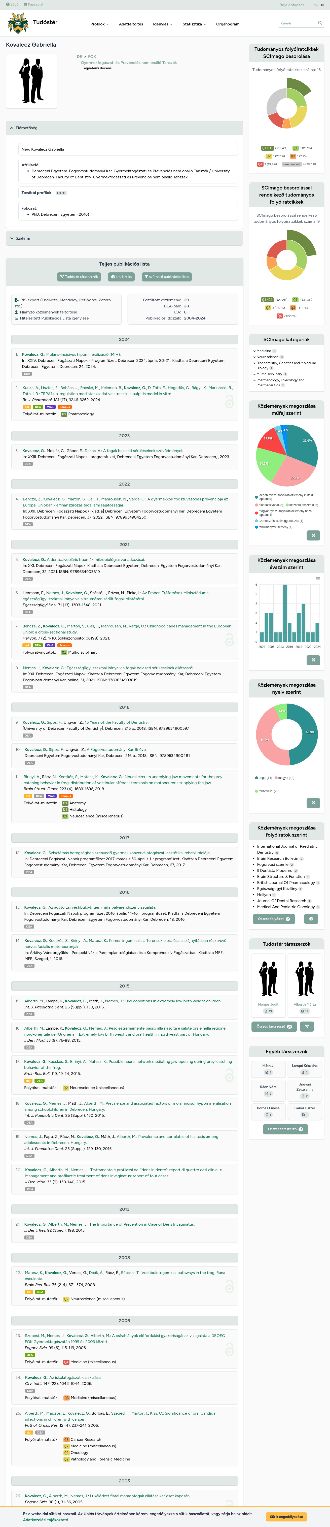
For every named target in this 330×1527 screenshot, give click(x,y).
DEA (27, 373)
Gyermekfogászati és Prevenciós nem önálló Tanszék (129, 62)
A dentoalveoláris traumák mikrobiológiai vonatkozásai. (96, 559)
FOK (92, 56)
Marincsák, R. (220, 387)
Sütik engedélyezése (286, 1517)
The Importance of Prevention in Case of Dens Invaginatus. (142, 1224)
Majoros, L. (56, 1413)
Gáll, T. (93, 499)
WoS (50, 407)
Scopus (65, 407)
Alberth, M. (34, 1001)
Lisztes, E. (49, 387)
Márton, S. (76, 499)
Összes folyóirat (274, 919)
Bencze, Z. (32, 499)
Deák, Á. (96, 1272)
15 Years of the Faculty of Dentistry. (117, 722)
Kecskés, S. (68, 776)
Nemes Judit (268, 1004)
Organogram (227, 24)
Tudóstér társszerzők (79, 277)
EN (316, 5)
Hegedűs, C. (179, 387)
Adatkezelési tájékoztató (45, 1519)
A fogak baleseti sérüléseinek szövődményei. (143, 450)
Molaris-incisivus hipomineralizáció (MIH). (83, 354)
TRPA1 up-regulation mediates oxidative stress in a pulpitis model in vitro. (106, 393)
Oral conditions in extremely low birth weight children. (173, 1001)
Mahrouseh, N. (114, 499)
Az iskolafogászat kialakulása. (75, 1377)
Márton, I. (139, 1413)
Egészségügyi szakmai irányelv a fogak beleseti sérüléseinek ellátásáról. (130, 667)
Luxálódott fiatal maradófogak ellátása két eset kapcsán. (140, 1495)
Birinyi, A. (32, 776)
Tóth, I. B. (31, 393)
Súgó (12, 4)
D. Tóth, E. (157, 387)
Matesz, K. (89, 776)
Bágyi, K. (199, 387)
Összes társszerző (274, 1026)
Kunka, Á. (31, 387)
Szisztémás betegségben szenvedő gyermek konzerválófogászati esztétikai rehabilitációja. (129, 852)
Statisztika (194, 24)
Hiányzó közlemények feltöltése (46, 312)
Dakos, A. (93, 450)
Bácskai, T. (130, 1272)
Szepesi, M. (35, 1335)
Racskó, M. (89, 387)
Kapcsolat (34, 4)
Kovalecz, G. (33, 354)
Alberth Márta (305, 1004)
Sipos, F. (54, 722)
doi (27, 407)
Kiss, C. (156, 1413)
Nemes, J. (55, 592)
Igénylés (163, 24)
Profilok (100, 24)
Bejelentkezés (291, 5)
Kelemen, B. (111, 387)
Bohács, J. (69, 387)
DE (79, 56)
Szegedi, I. (120, 1413)
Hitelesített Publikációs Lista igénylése (52, 318)
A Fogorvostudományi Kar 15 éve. (117, 749)
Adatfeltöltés (131, 24)
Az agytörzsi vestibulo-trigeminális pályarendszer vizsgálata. (102, 907)
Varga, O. (137, 499)
